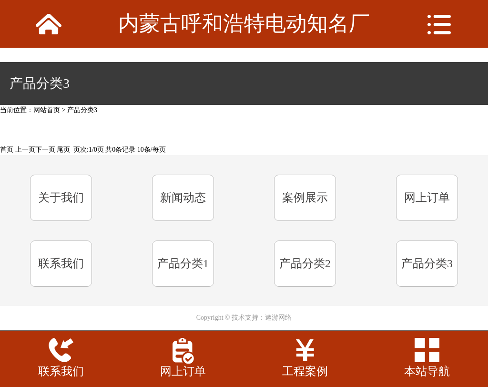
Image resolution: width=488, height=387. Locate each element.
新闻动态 (183, 197)
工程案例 (305, 371)
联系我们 (61, 263)
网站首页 (46, 110)
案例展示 (305, 197)
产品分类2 (305, 263)
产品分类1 (183, 263)
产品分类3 (82, 110)
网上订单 (427, 197)
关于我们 (61, 197)
